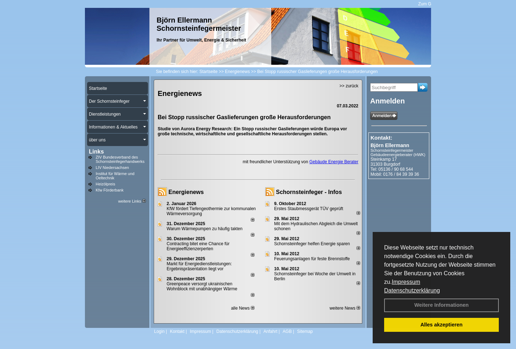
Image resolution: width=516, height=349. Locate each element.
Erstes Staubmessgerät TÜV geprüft (308, 208)
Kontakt (177, 331)
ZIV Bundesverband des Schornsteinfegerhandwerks (120, 159)
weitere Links (132, 201)
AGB (287, 331)
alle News (242, 308)
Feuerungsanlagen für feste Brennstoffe (312, 258)
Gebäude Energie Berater (333, 161)
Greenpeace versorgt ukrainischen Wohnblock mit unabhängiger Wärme (202, 286)
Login (159, 331)
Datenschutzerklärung (412, 290)
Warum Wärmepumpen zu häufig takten (205, 228)
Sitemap (305, 331)
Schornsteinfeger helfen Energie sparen (312, 243)
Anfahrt (270, 331)
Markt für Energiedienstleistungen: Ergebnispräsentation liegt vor (199, 266)
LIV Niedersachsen (112, 167)
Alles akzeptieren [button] (441, 325)
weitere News (345, 308)
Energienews (186, 192)
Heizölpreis (105, 184)
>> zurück (348, 85)
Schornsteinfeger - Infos (309, 192)
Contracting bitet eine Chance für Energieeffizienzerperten (198, 246)
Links (96, 152)
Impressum (406, 282)
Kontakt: (381, 138)
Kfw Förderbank (110, 190)
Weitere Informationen (441, 305)
